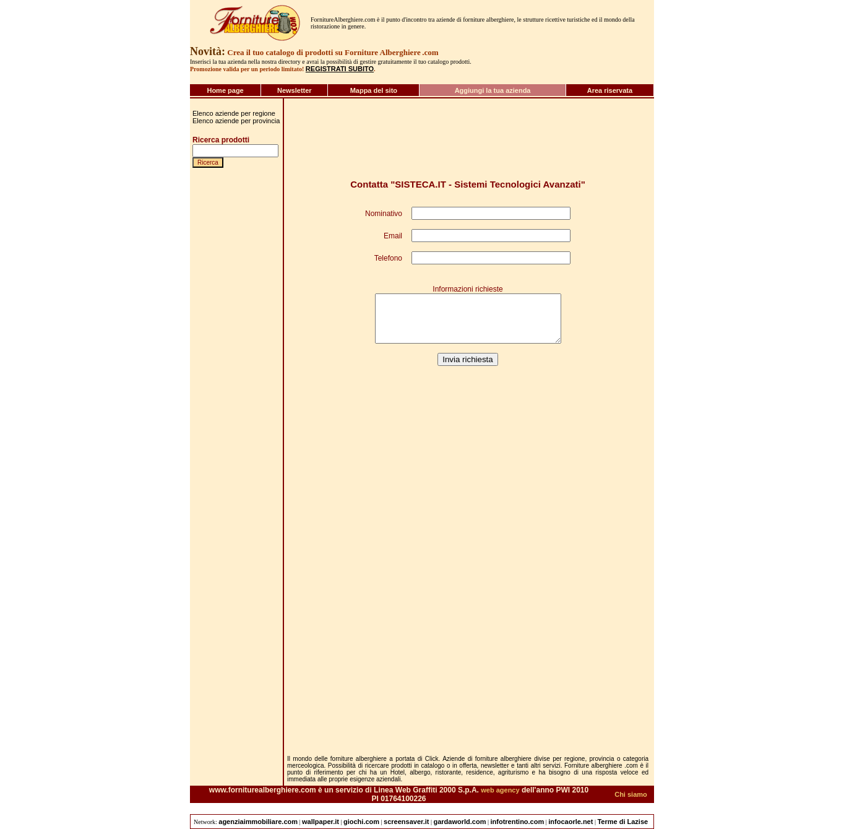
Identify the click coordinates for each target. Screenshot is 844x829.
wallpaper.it (320, 821)
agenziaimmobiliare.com (258, 821)
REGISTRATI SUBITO (340, 68)
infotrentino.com (517, 821)
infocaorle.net (570, 821)
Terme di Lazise (622, 821)
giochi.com (361, 821)
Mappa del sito (373, 90)
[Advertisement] (229, 657)
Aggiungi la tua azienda (493, 90)
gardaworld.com (459, 821)
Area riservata (609, 90)
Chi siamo (630, 794)
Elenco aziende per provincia (236, 120)
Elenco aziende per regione (233, 113)
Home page (225, 90)
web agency (500, 790)
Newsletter (294, 90)
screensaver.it (406, 821)
